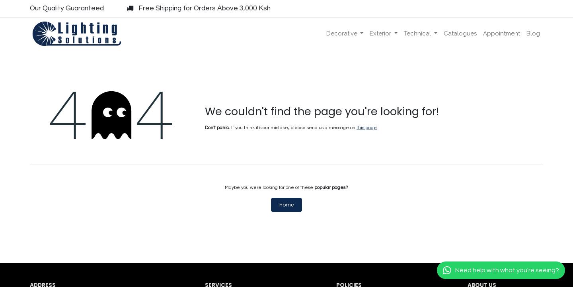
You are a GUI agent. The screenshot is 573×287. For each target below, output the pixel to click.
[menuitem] (345, 33)
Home (286, 204)
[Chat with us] (501, 270)
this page (367, 127)
